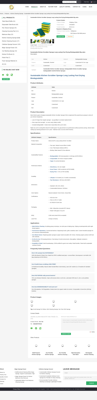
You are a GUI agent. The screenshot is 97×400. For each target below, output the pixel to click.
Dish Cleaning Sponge (52, 309)
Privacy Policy (16, 389)
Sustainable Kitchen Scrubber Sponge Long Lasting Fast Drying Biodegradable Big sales (41, 46)
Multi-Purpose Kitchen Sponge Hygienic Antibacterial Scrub (36, 353)
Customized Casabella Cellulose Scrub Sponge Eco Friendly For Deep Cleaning (50, 376)
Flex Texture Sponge (8, 28)
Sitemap (2, 381)
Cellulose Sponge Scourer (9, 44)
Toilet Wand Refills (7, 21)
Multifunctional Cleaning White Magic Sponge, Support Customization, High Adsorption (25, 373)
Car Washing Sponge (8, 51)
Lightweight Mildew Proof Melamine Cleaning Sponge (24, 381)
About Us (43, 6)
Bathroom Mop (6, 34)
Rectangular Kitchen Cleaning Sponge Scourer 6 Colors (89, 353)
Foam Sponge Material (8, 61)
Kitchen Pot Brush (7, 54)
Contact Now (61, 36)
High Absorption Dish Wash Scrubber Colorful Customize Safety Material (76, 353)
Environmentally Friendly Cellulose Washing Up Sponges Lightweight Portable (50, 380)
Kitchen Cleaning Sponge (16, 13)
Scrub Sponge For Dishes (39, 309)
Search (78, 1)
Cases (84, 6)
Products (34, 6)
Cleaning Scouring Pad (8, 31)
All (2, 64)
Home (27, 6)
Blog (90, 6)
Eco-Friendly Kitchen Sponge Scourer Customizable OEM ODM (49, 353)
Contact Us (76, 6)
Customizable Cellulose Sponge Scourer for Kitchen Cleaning (50, 372)
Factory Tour (52, 6)
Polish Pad (5, 57)
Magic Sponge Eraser (8, 47)
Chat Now (86, 1)
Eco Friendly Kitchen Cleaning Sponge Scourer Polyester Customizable (62, 353)
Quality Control (65, 6)
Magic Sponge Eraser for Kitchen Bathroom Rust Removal (23, 377)
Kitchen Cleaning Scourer (9, 41)
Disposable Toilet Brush (9, 24)
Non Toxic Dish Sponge (64, 309)
